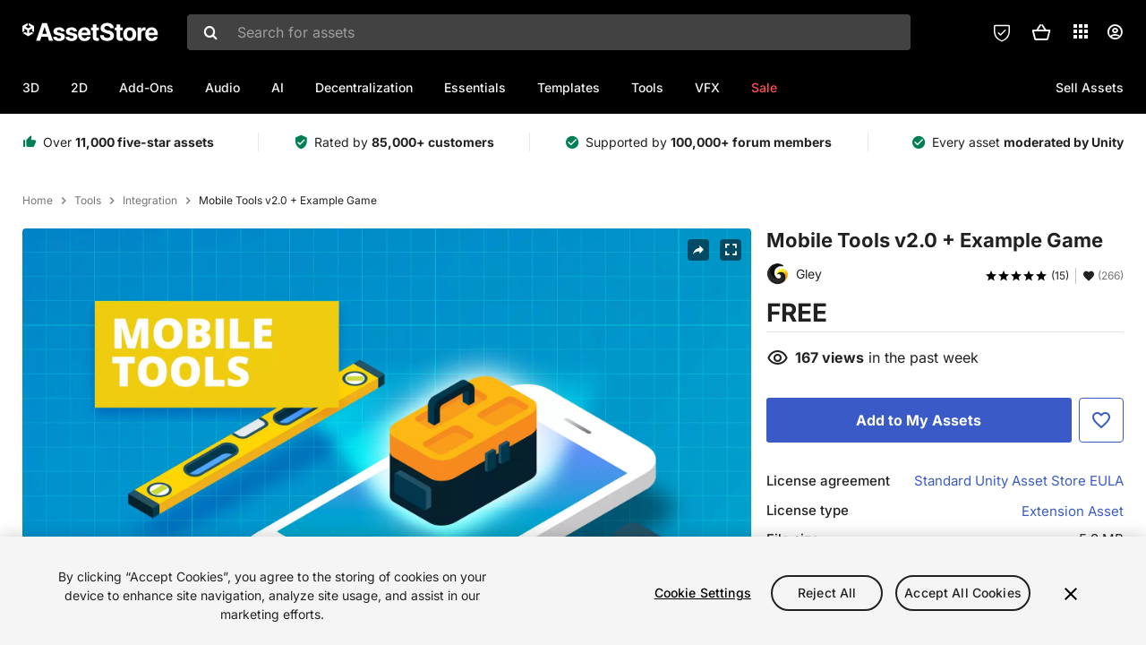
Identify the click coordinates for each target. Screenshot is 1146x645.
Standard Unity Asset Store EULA (1019, 480)
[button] (1041, 32)
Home (37, 200)
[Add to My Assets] (919, 420)
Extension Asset (1073, 511)
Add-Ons (146, 87)
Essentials (475, 87)
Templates (568, 87)
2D (79, 87)
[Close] (1071, 594)
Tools (647, 87)
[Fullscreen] (730, 250)
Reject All (827, 592)
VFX (707, 87)
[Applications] (1080, 31)
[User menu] (1115, 32)
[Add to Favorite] (1101, 420)
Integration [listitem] (150, 200)
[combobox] (549, 32)
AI (277, 87)
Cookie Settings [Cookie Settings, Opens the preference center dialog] (702, 592)
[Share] (698, 250)
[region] (573, 591)
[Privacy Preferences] (1002, 32)
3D (30, 87)
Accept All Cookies (963, 592)
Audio (222, 87)
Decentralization (364, 87)
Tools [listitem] (87, 200)
